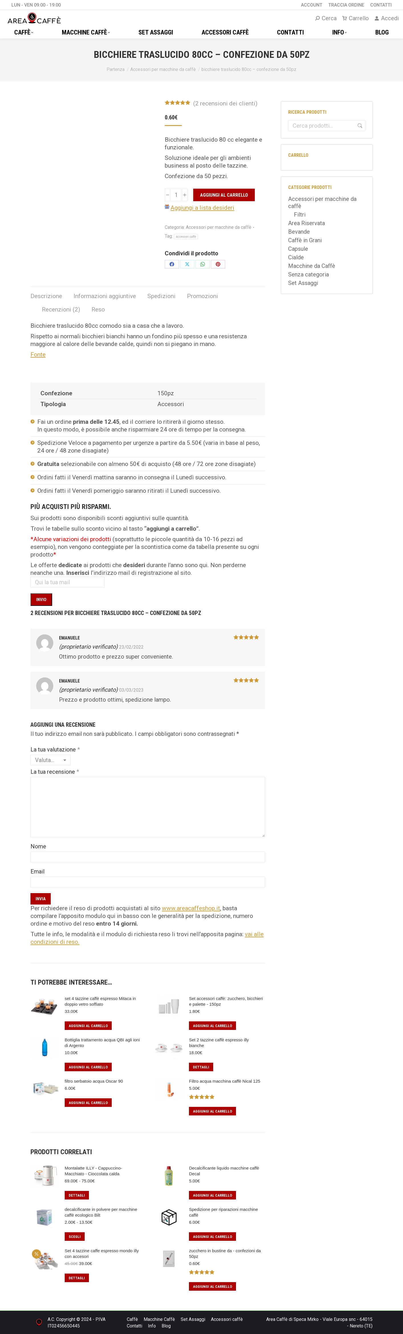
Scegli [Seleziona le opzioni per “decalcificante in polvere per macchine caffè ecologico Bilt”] (75, 1237)
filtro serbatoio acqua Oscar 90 (94, 1081)
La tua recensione (54, 771)
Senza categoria (308, 274)
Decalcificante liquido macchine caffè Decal (224, 1171)
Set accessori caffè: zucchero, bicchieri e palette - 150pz (226, 1001)
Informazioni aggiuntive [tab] (105, 296)
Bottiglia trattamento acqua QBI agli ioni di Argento (102, 1042)
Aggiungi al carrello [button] (88, 1026)
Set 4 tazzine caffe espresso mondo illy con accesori (102, 1253)
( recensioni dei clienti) (225, 103)
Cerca (359, 125)
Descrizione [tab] (46, 296)
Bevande (299, 231)
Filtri (300, 214)
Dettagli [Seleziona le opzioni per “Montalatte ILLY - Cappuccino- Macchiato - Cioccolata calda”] (77, 1195)
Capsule (298, 248)
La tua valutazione (55, 749)
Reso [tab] (98, 309)
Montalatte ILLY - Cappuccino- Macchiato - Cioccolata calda (93, 1171)
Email (37, 871)
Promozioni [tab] (202, 296)
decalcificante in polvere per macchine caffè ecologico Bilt (101, 1212)
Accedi (386, 18)
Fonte (38, 354)
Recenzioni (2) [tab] (61, 309)
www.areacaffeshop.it (191, 908)
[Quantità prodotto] (176, 195)
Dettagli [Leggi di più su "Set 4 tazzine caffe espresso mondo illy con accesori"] (77, 1278)
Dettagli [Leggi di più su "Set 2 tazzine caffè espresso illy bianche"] (201, 1067)
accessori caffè (186, 236)
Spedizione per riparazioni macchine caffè (223, 1212)
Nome (38, 846)
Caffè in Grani (305, 240)
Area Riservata (306, 223)
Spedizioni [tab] (161, 296)
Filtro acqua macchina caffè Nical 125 (224, 1081)
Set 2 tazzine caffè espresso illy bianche (219, 1042)
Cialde (296, 257)
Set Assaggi (303, 283)
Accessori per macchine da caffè (218, 227)
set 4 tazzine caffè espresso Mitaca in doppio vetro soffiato (100, 1001)
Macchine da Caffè (311, 265)
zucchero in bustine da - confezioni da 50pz (225, 1253)
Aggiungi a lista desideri (202, 207)
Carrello (355, 18)
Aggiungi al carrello (224, 195)
